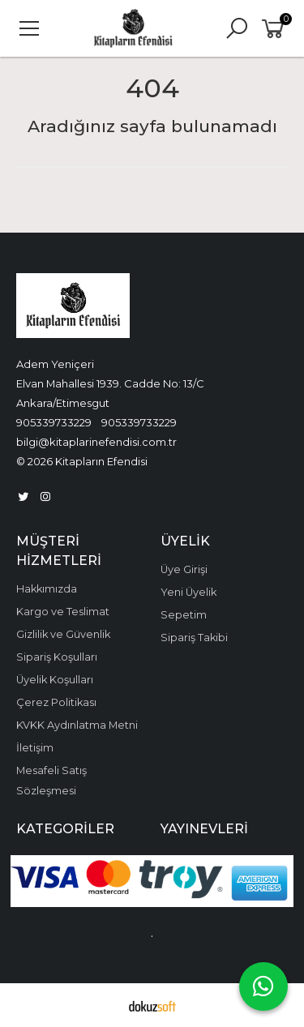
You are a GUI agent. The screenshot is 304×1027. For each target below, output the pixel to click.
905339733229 (54, 422)
